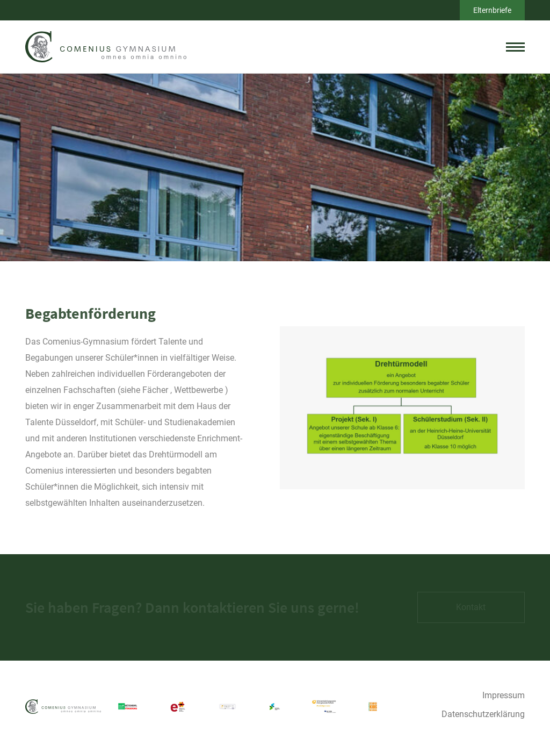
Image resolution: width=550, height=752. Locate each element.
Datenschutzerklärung (483, 714)
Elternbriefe (492, 10)
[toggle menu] (515, 47)
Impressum (503, 695)
